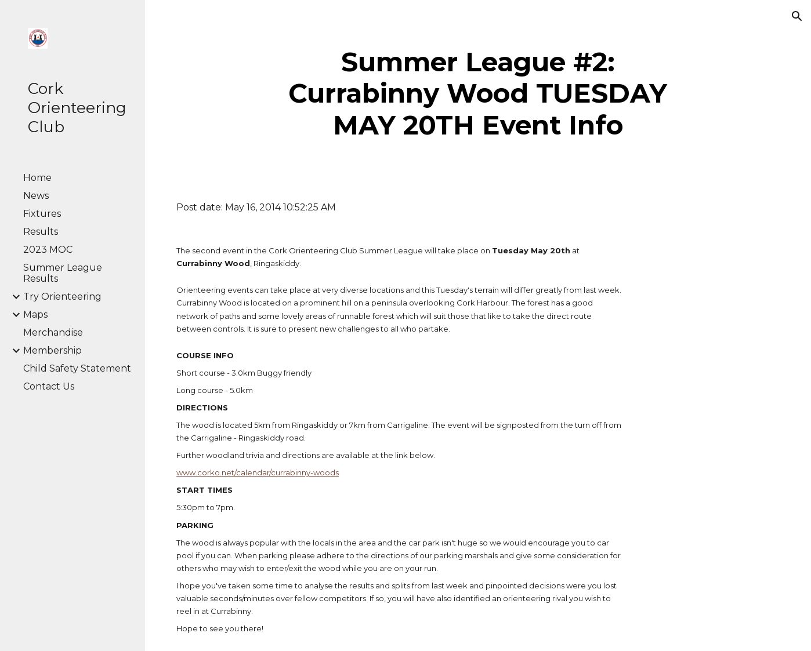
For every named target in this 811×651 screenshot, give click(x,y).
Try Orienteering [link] (62, 296)
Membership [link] (52, 350)
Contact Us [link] (48, 386)
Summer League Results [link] (62, 273)
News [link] (36, 195)
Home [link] (37, 177)
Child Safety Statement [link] (77, 368)
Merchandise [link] (53, 332)
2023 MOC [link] (48, 249)
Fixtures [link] (42, 213)
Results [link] (40, 231)
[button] (797, 16)
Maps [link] (35, 314)
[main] (478, 94)
